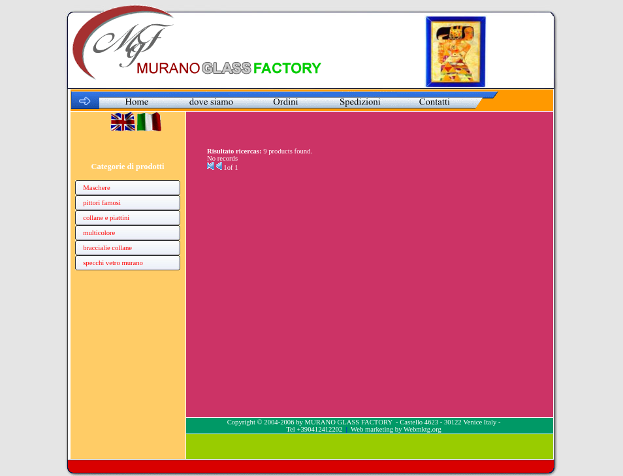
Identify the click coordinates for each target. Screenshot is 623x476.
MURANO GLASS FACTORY (348, 422)
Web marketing (372, 429)
